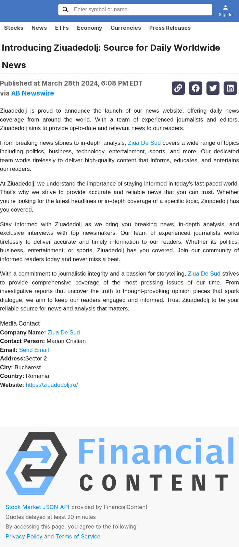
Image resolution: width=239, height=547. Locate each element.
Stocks (13, 27)
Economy (89, 27)
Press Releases (170, 27)
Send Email (34, 350)
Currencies (126, 27)
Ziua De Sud (144, 143)
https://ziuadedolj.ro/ (52, 385)
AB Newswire (32, 93)
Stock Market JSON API (37, 507)
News (39, 27)
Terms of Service (77, 536)
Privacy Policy (23, 536)
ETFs (62, 27)
